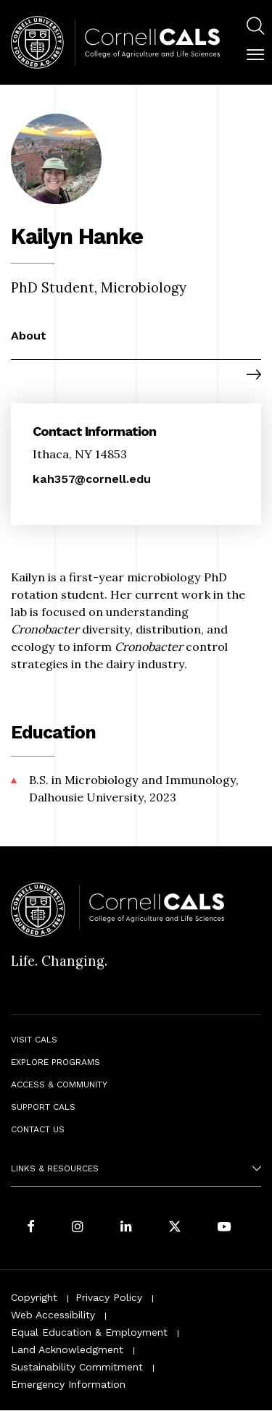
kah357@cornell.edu (92, 479)
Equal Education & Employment (89, 1332)
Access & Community (59, 1084)
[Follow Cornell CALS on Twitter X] (175, 1227)
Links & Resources (55, 1168)
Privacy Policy (108, 1297)
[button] (255, 55)
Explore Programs (55, 1062)
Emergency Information (68, 1384)
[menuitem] (255, 27)
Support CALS (43, 1107)
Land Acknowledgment (67, 1349)
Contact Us (38, 1129)
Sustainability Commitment (77, 1367)
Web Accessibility (53, 1315)
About (28, 335)
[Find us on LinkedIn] (126, 1227)
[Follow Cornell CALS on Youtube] (224, 1227)
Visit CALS (34, 1040)
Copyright (34, 1297)
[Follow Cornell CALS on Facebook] (31, 1227)
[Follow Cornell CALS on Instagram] (77, 1227)
